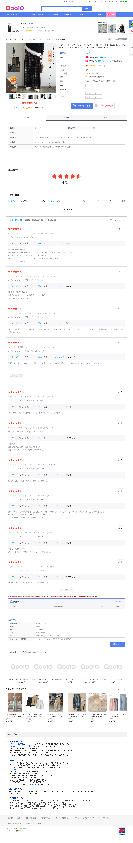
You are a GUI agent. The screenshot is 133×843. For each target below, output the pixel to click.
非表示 (119, 601)
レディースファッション (29, 39)
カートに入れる (82, 105)
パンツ (53, 39)
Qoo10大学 (119, 2)
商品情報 (26, 118)
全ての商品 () (28, 27)
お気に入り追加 (104, 105)
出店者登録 (65, 818)
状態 (14, 606)
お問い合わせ (117, 644)
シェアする (21, 108)
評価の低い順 (51, 220)
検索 (86, 9)
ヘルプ (99, 2)
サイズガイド (42, 108)
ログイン (67, 2)
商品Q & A (107, 118)
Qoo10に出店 (108, 2)
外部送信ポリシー (46, 818)
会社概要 (10, 818)
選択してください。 (94, 93)
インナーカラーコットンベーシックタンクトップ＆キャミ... (113, 679)
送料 (63, 73)
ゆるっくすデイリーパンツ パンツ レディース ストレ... (43, 679)
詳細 (100, 66)
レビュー (66, 118)
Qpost (94, 2)
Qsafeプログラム (104, 818)
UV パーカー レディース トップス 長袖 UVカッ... (66, 679)
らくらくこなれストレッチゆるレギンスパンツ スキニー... (20, 679)
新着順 (27, 220)
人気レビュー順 (16, 220)
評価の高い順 (37, 220)
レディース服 (44, 39)
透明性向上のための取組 (33, 823)
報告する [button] (30, 108)
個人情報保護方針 (31, 818)
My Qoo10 (75, 2)
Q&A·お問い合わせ (50, 31)
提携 (57, 818)
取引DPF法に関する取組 (15, 823)
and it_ (24, 23)
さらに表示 (66, 209)
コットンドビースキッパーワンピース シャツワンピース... (90, 679)
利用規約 (19, 818)
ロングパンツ (62, 39)
